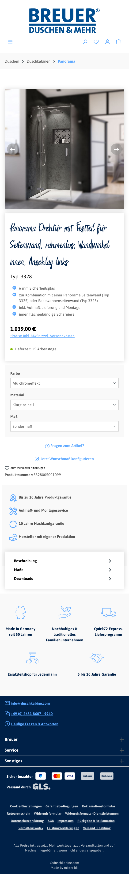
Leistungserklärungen (63, 828)
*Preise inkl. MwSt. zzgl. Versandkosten (42, 336)
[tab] (63, 560)
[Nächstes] (116, 149)
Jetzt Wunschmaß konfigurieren (64, 458)
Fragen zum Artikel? (64, 445)
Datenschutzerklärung (27, 821)
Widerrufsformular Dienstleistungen (92, 813)
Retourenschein (18, 813)
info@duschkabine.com (30, 703)
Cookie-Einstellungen (26, 806)
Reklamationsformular (98, 806)
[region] (64, 149)
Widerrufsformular (47, 813)
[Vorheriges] (12, 149)
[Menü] (10, 41)
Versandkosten (92, 845)
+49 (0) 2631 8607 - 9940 (32, 713)
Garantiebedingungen (62, 806)
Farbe (15, 373)
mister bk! (71, 868)
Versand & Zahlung (97, 828)
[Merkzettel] (96, 41)
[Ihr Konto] (107, 41)
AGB (51, 821)
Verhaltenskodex (31, 828)
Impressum (65, 821)
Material (17, 394)
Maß (14, 416)
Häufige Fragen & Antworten (34, 724)
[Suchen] (85, 41)
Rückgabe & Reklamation (96, 821)
